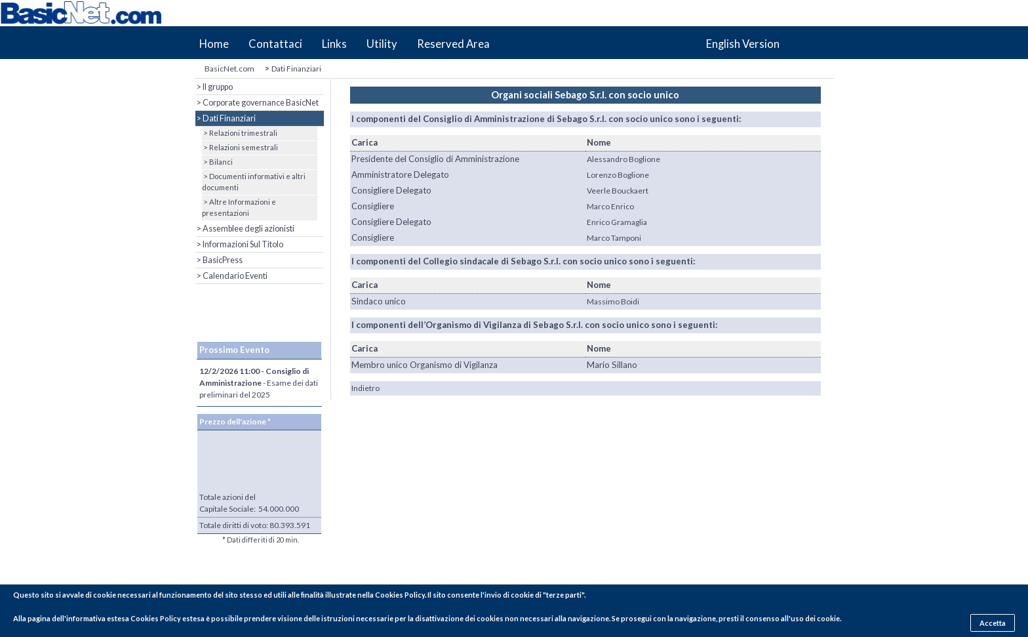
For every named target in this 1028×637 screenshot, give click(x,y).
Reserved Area (453, 44)
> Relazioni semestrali (240, 147)
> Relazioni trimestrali (239, 133)
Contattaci (275, 44)
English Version (743, 44)
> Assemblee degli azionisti (244, 229)
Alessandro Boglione (623, 159)
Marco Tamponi (614, 238)
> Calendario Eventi (231, 276)
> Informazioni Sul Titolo (239, 244)
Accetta (992, 623)
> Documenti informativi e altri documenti (254, 182)
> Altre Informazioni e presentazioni (239, 207)
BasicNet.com (229, 68)
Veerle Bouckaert (617, 190)
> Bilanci (217, 161)
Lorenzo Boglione (618, 175)
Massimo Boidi (613, 301)
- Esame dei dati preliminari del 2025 (258, 383)
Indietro (365, 388)
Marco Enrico (610, 206)
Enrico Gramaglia (617, 222)
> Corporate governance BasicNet (257, 103)
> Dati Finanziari (225, 118)
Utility (381, 44)
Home (214, 44)
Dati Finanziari (296, 68)
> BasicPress (219, 260)
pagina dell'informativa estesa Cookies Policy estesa (116, 618)
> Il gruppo (214, 87)
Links (334, 44)
